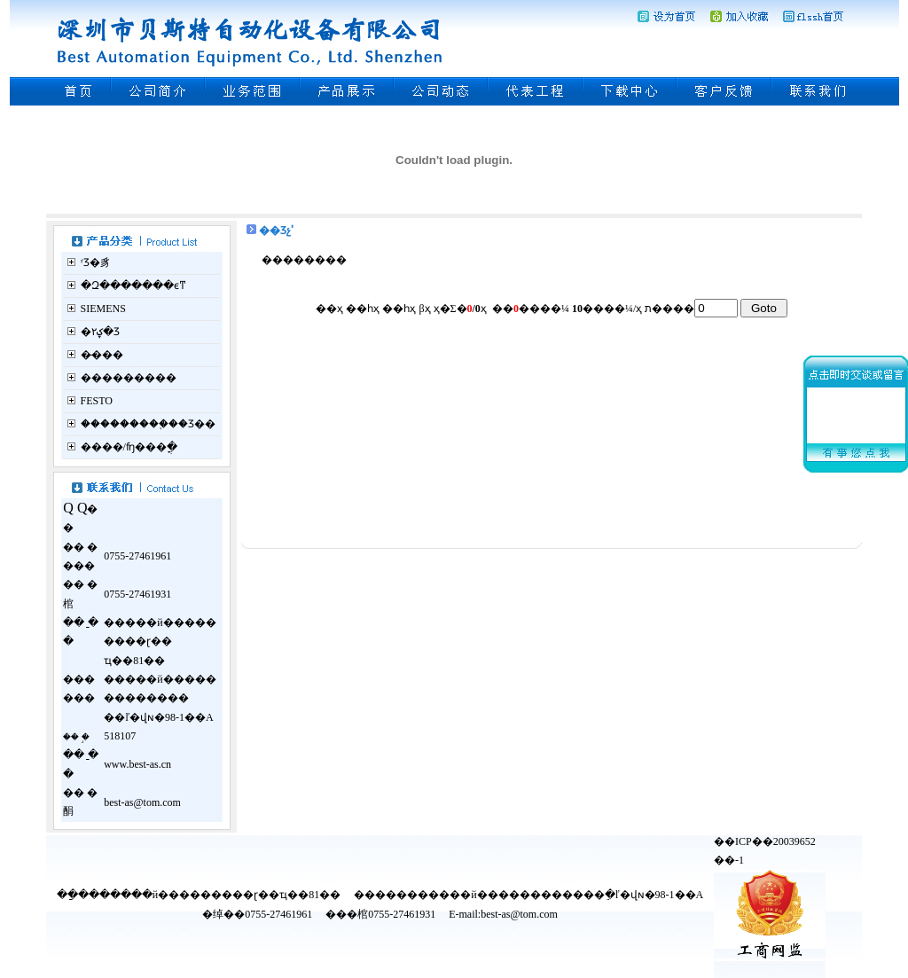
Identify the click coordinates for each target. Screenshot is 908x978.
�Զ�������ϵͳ (133, 285)
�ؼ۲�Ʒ (100, 331)
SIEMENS (103, 308)
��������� (128, 378)
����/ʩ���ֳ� (129, 447)
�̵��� (102, 354)
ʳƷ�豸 (96, 262)
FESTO (97, 401)
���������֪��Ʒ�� (148, 424)
